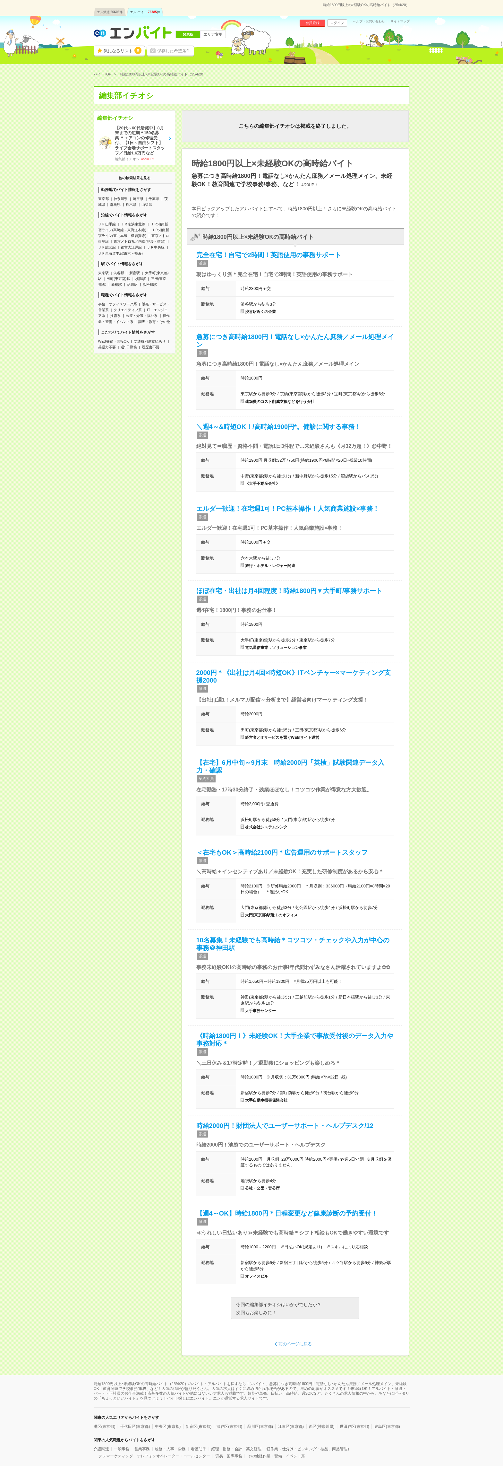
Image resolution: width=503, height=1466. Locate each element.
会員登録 (312, 23)
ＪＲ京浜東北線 (133, 224)
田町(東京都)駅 (118, 279)
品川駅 (132, 284)
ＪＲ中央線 (156, 247)
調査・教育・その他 (154, 322)
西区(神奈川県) (322, 1426)
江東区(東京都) (291, 1426)
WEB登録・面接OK (113, 341)
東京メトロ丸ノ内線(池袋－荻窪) (139, 241)
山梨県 (146, 204)
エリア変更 (213, 34)
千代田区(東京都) (135, 1426)
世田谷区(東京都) (354, 1426)
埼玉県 (138, 199)
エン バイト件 (145, 12)
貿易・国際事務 (228, 1456)
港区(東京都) (104, 1426)
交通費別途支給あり (150, 341)
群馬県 (115, 204)
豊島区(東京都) (387, 1426)
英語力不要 (107, 347)
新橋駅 (116, 284)
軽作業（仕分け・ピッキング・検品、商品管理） (309, 1449)
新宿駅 (134, 273)
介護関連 (101, 1449)
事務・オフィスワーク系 (117, 304)
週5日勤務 (129, 347)
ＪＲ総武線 (107, 247)
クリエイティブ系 (128, 310)
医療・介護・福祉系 (142, 316)
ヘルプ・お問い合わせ (369, 21)
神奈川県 (121, 199)
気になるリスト (122, 50)
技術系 (115, 316)
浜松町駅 (150, 284)
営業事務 (142, 1449)
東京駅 (103, 273)
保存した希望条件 (174, 50)
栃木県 (131, 204)
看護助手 (198, 1449)
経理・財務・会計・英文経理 (236, 1449)
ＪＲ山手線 (107, 224)
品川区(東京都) (260, 1426)
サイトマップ (400, 21)
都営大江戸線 (131, 247)
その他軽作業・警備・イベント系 (276, 1456)
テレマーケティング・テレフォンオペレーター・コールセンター (154, 1456)
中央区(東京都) (168, 1426)
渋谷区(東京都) (229, 1426)
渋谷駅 (119, 273)
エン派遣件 (110, 12)
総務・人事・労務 (170, 1449)
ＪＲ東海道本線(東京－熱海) (120, 253)
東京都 (103, 199)
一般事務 (121, 1449)
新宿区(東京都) (198, 1426)
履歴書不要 (150, 347)
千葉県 (154, 199)
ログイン (337, 23)
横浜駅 (140, 279)
